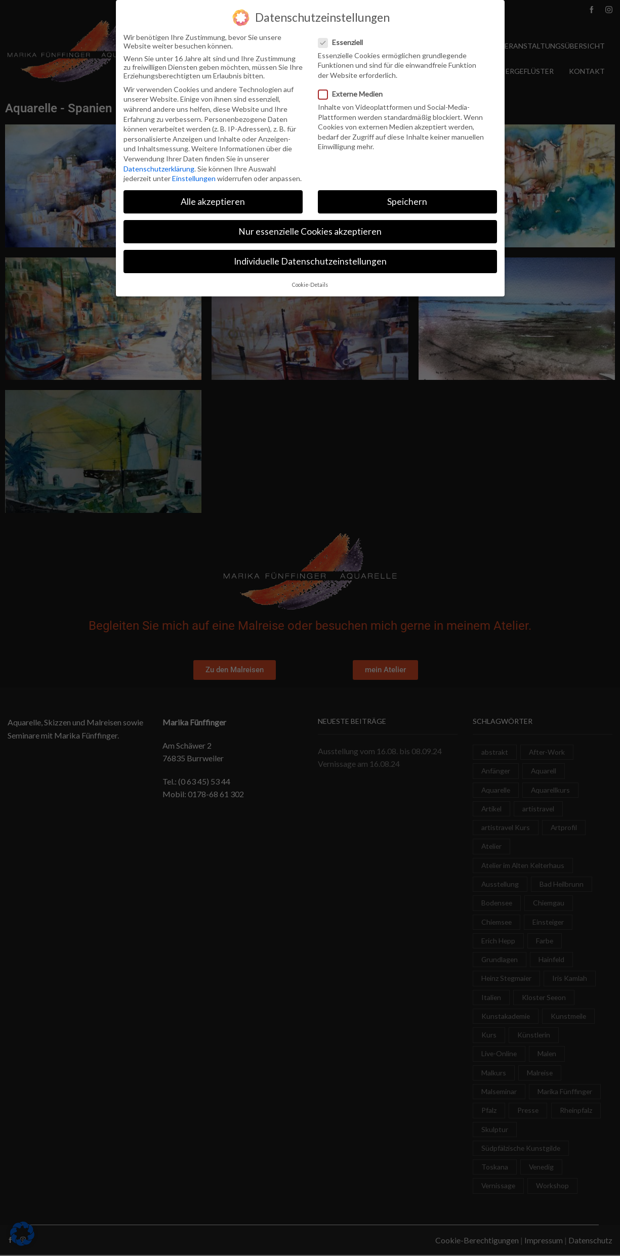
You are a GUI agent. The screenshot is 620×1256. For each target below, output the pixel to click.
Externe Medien (353, 94)
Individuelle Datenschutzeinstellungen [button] (310, 261)
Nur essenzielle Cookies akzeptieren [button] (310, 231)
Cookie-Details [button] (310, 285)
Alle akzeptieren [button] (213, 201)
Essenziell (343, 42)
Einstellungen (194, 178)
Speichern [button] (407, 201)
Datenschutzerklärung (158, 168)
